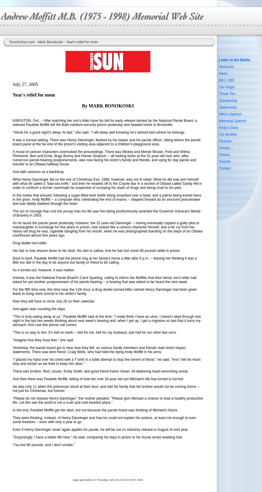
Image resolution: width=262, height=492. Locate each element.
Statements (228, 107)
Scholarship (228, 101)
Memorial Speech (232, 121)
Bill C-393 (226, 80)
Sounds (225, 161)
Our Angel (226, 87)
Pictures (225, 141)
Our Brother (228, 134)
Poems (224, 155)
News (223, 74)
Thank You (227, 94)
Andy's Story (228, 128)
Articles (224, 148)
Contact (225, 168)
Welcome (226, 67)
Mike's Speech (230, 114)
